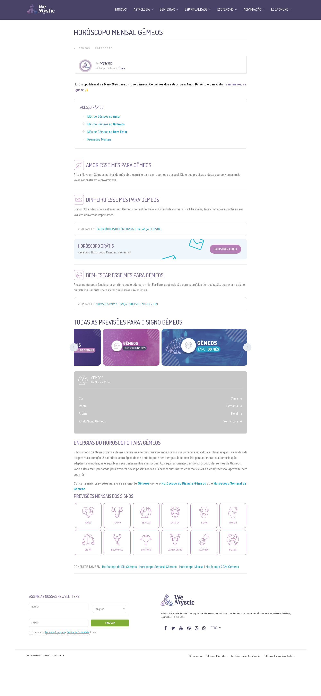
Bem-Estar (217, 84)
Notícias (121, 9)
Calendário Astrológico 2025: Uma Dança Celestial (129, 229)
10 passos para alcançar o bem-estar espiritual (127, 304)
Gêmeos (84, 48)
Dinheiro (200, 84)
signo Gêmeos (138, 84)
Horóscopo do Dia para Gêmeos (184, 483)
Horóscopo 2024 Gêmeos (222, 567)
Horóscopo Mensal (86, 84)
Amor (189, 84)
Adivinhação (252, 9)
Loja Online (279, 9)
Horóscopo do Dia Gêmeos (119, 567)
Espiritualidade (196, 9)
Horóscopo (104, 48)
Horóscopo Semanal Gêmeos (158, 567)
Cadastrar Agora (225, 249)
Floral (236, 414)
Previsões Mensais (99, 139)
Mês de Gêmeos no (104, 116)
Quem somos (195, 656)
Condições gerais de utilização (245, 656)
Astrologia (142, 9)
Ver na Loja (232, 421)
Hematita (234, 406)
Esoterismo (225, 9)
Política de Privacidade (216, 656)
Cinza (236, 398)
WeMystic (106, 63)
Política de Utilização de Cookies (279, 656)
